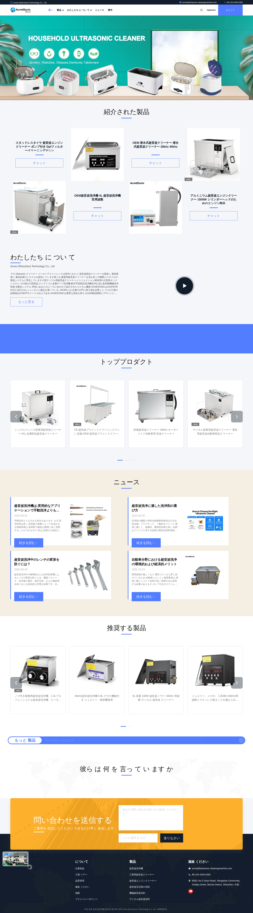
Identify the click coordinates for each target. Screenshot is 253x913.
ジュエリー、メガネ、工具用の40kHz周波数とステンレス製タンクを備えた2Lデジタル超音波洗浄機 (215, 698)
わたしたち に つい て (79, 10)
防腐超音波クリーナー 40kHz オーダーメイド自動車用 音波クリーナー (156, 431)
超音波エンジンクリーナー (143, 880)
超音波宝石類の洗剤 (139, 887)
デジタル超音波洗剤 (139, 899)
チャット (230, 10)
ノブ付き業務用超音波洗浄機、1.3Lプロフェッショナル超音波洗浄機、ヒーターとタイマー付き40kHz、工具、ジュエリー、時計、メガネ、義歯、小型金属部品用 (38, 698)
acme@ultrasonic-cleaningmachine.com (198, 2)
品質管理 (79, 880)
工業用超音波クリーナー (141, 874)
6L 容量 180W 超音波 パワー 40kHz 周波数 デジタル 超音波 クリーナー (155, 698)
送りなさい (172, 838)
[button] (16, 416)
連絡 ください (82, 887)
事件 (110, 10)
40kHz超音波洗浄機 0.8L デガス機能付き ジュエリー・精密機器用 (97, 698)
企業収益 (79, 868)
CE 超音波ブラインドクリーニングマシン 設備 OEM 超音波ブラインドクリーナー (97, 432)
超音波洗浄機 (136, 868)
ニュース (99, 10)
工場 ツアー (81, 874)
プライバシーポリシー (86, 899)
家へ (50, 10)
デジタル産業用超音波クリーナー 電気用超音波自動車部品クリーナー (215, 431)
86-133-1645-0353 (233, 2)
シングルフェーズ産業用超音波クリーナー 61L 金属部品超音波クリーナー (38, 431)
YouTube (190, 891)
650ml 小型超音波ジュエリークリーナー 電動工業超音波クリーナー (83, 740)
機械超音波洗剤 (137, 893)
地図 (77, 893)
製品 (60, 10)
